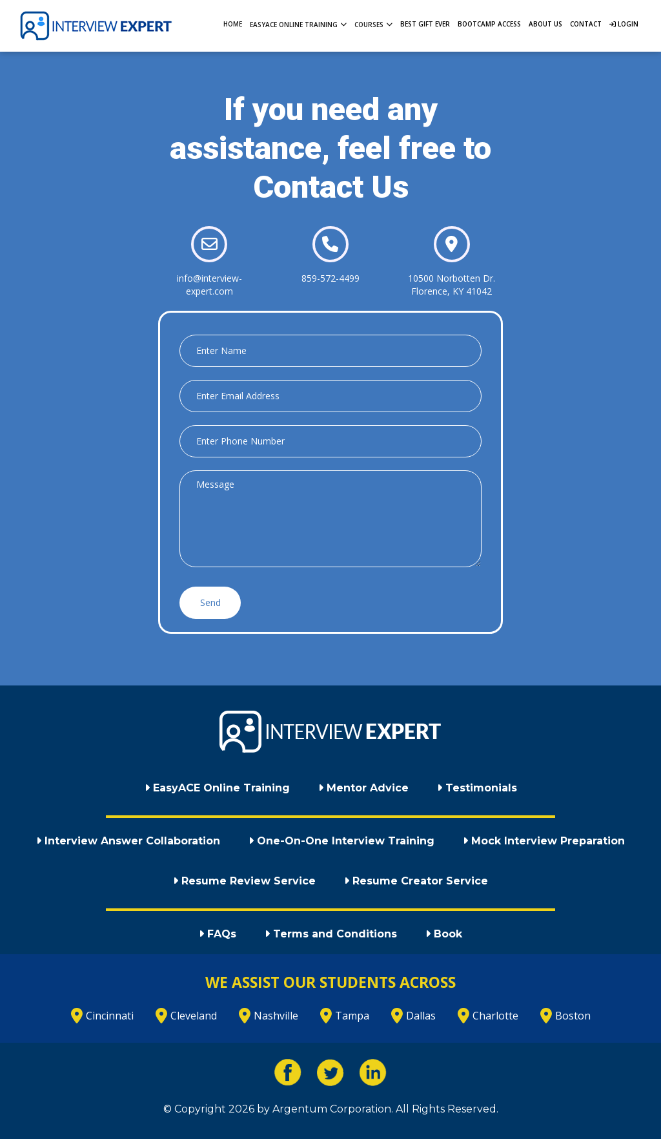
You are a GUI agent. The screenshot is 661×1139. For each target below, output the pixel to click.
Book (443, 934)
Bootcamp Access (489, 23)
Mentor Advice (363, 788)
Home (232, 23)
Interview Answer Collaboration (128, 841)
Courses (373, 23)
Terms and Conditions (331, 934)
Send (210, 602)
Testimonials (477, 788)
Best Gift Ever (425, 23)
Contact (586, 23)
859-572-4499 (330, 278)
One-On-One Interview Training (341, 841)
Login (623, 23)
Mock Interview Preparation (544, 841)
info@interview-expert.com (209, 284)
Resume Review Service (244, 881)
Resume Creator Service (416, 881)
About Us (545, 23)
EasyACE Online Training (298, 23)
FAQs (217, 934)
